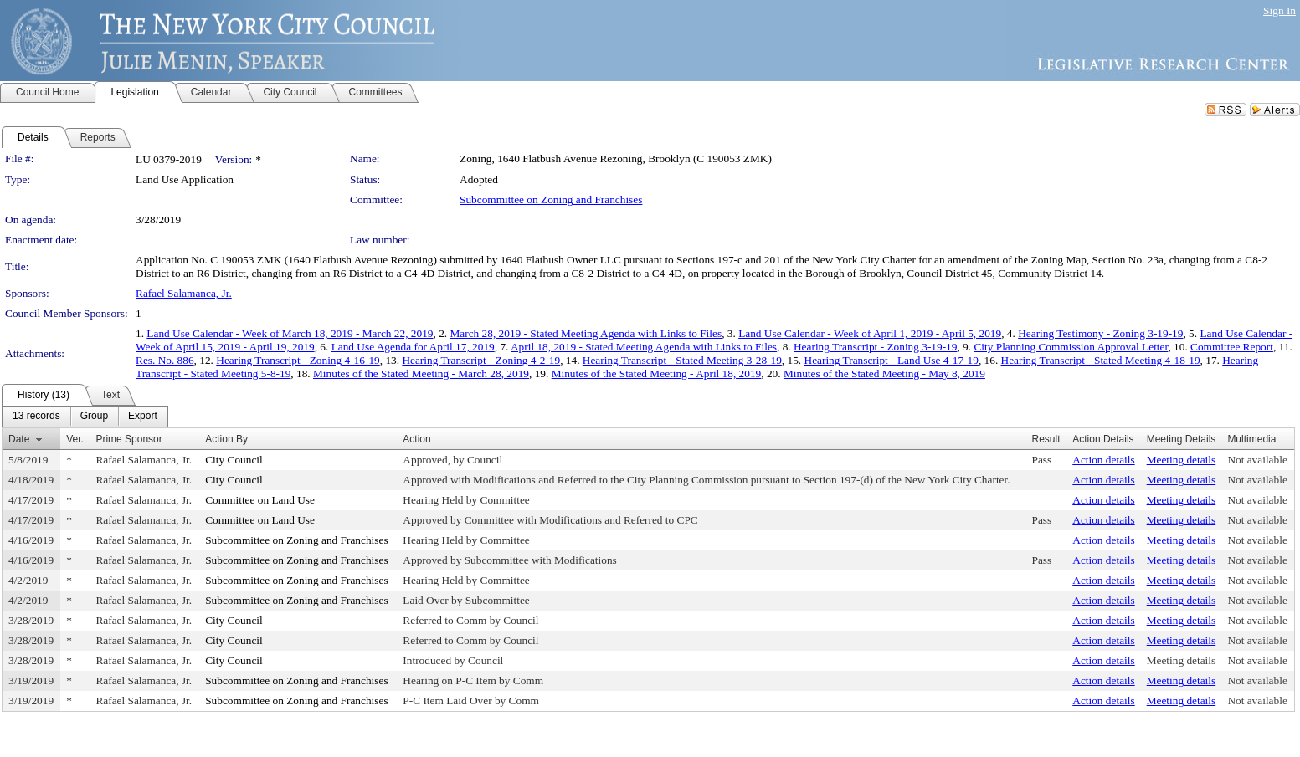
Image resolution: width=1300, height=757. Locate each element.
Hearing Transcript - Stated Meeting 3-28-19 (682, 360)
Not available (1257, 459)
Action (416, 439)
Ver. (75, 439)
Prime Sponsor (128, 439)
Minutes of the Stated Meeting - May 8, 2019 (884, 373)
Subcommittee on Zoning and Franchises (551, 199)
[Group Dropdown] (94, 417)
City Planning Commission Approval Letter (1071, 346)
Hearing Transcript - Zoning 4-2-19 (481, 360)
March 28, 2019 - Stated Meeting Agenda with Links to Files (586, 333)
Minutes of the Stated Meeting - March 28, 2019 (421, 373)
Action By (226, 439)
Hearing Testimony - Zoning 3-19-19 (1100, 333)
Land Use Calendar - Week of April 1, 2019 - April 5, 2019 (869, 333)
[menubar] (85, 416)
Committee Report (1231, 346)
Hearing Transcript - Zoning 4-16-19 (297, 360)
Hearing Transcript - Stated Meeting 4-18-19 (1100, 360)
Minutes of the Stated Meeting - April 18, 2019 (657, 373)
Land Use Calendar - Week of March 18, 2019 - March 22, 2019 (289, 333)
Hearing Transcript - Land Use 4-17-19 (891, 360)
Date (18, 439)
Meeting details (1181, 459)
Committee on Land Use (260, 500)
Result (1045, 439)
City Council (234, 459)
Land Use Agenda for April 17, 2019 (413, 346)
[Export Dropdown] (142, 417)
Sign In (1279, 10)
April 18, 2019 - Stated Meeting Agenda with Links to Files (644, 346)
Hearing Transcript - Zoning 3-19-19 (875, 346)
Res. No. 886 (165, 360)
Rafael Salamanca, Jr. (184, 293)
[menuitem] (36, 417)
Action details (1103, 459)
